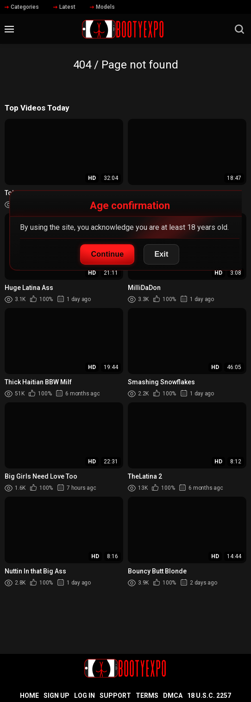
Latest (64, 7)
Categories (22, 7)
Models (102, 7)
